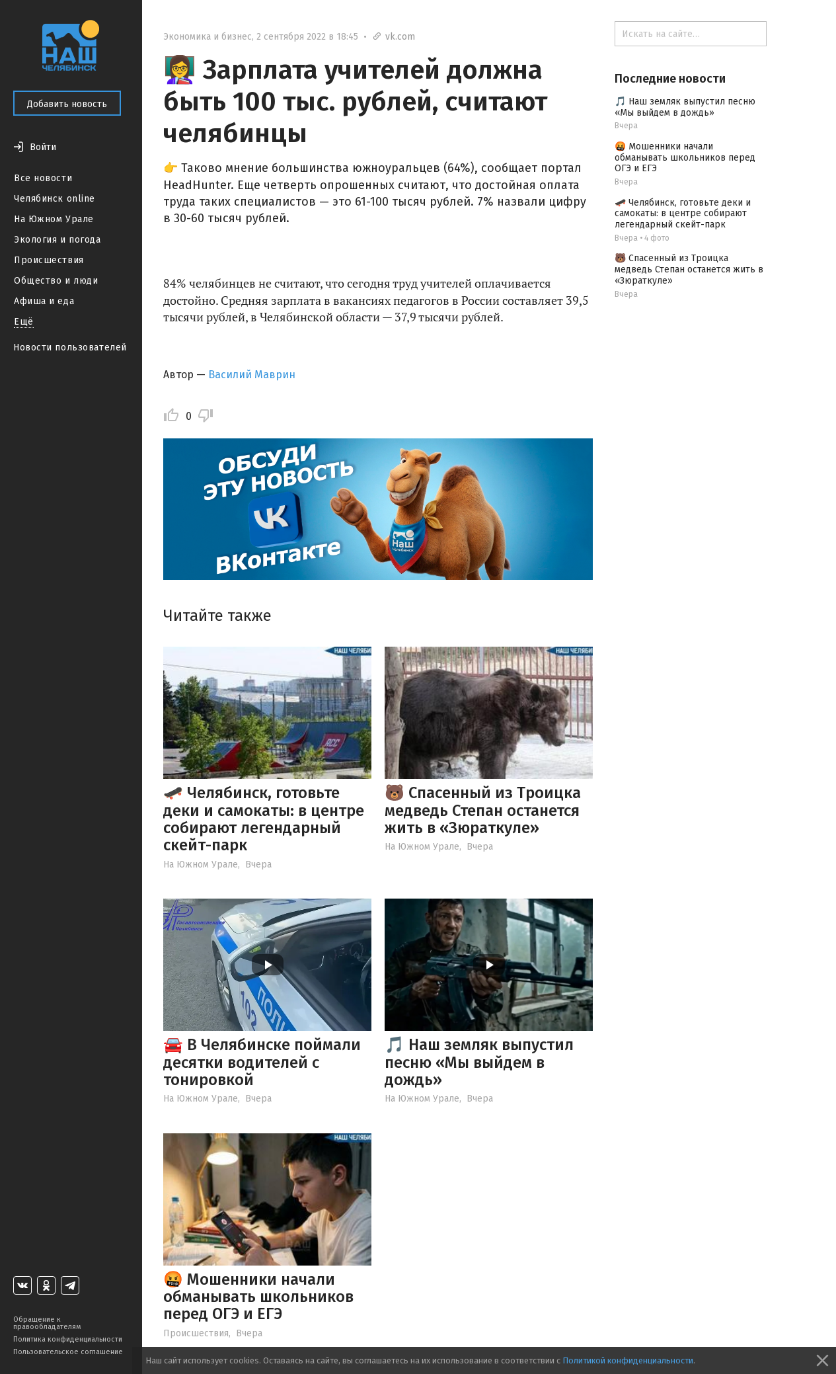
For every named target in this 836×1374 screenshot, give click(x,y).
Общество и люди (56, 280)
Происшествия (49, 260)
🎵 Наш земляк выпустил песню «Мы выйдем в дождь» (479, 1062)
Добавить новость (67, 104)
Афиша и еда (44, 301)
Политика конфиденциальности (67, 1339)
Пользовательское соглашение (68, 1351)
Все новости (43, 178)
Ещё (24, 321)
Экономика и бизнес (207, 36)
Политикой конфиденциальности (627, 1360)
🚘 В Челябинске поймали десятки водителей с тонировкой (262, 1062)
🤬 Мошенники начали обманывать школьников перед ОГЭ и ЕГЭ (258, 1297)
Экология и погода (57, 239)
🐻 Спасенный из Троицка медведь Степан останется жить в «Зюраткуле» (483, 810)
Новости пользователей (70, 347)
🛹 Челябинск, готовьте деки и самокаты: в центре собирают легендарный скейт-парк (263, 819)
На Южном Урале (54, 219)
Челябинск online (54, 198)
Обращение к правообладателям (47, 1323)
